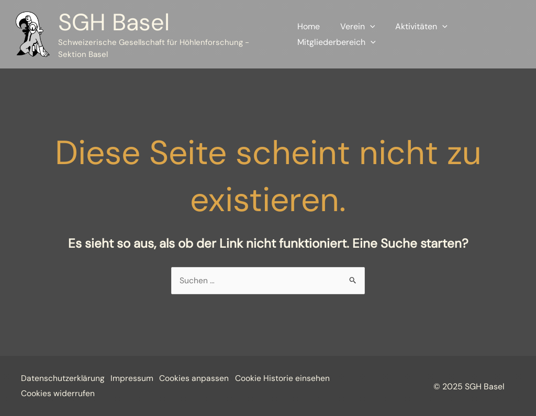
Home (308, 26)
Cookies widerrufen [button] (160, 393)
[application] (366, 26)
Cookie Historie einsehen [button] (68, 393)
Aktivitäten (414, 26)
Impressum (134, 378)
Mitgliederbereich (336, 42)
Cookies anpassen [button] (198, 378)
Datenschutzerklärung (63, 378)
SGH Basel (114, 22)
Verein (354, 26)
